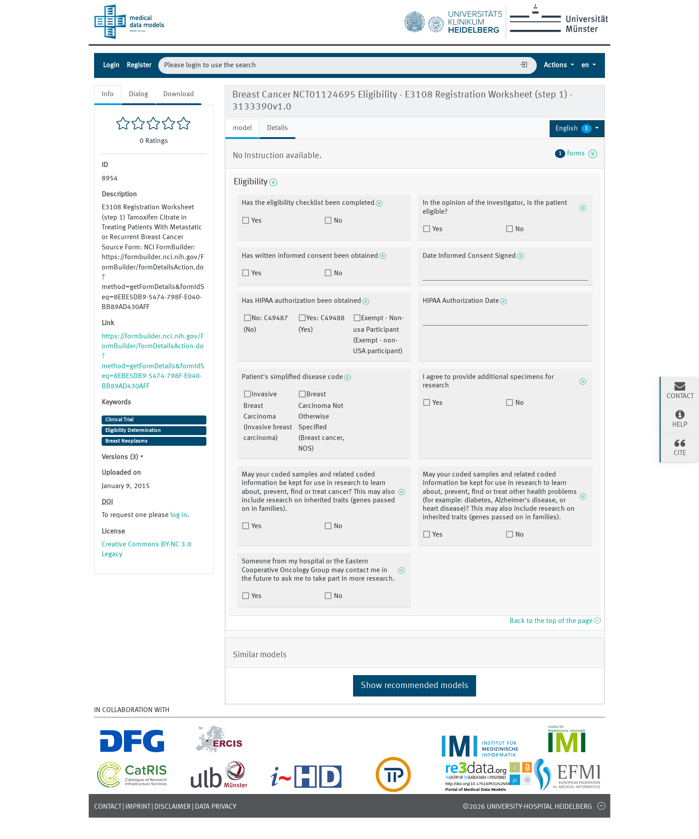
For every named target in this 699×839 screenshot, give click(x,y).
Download (178, 94)
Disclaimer (172, 806)
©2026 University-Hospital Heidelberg (527, 806)
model (242, 128)
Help (679, 418)
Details (277, 128)
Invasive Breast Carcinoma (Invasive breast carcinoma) (267, 416)
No (337, 220)
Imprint (137, 806)
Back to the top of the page (555, 621)
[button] (577, 128)
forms (576, 154)
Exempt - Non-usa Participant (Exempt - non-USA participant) (378, 335)
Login (111, 65)
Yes (256, 220)
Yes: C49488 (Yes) (321, 324)
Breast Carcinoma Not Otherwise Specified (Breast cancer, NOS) (321, 421)
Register (139, 65)
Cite (679, 447)
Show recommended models (415, 685)
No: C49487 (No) (265, 324)
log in (178, 515)
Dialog (138, 94)
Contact (107, 806)
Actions (556, 65)
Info (108, 94)
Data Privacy (215, 806)
